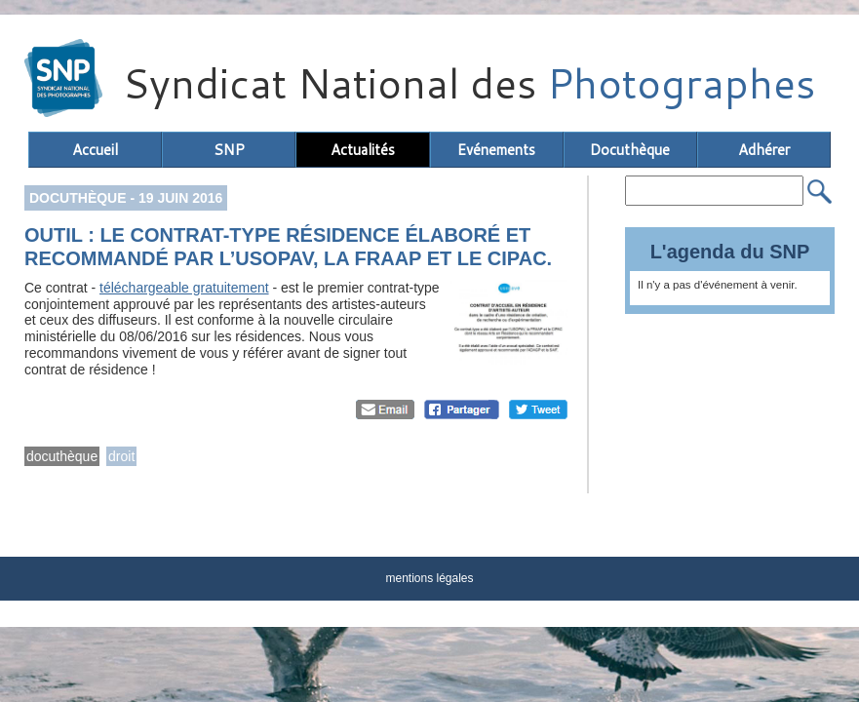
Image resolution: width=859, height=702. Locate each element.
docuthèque (62, 456)
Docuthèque (630, 149)
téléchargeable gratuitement (184, 287)
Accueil (95, 149)
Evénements (496, 149)
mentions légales (429, 578)
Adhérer (764, 149)
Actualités (363, 149)
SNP (229, 149)
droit (121, 456)
